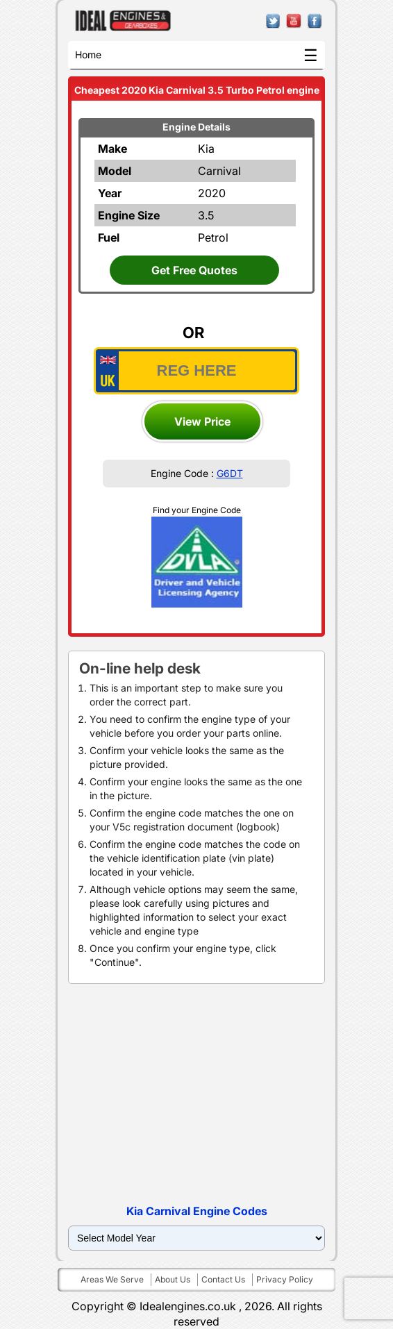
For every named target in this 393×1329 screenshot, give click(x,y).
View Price (202, 421)
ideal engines (123, 20)
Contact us (223, 1279)
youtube (294, 21)
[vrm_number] (196, 370)
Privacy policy (284, 1279)
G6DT (230, 473)
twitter (273, 21)
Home (88, 54)
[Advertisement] (196, 1095)
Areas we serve (112, 1279)
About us (172, 1279)
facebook (315, 21)
